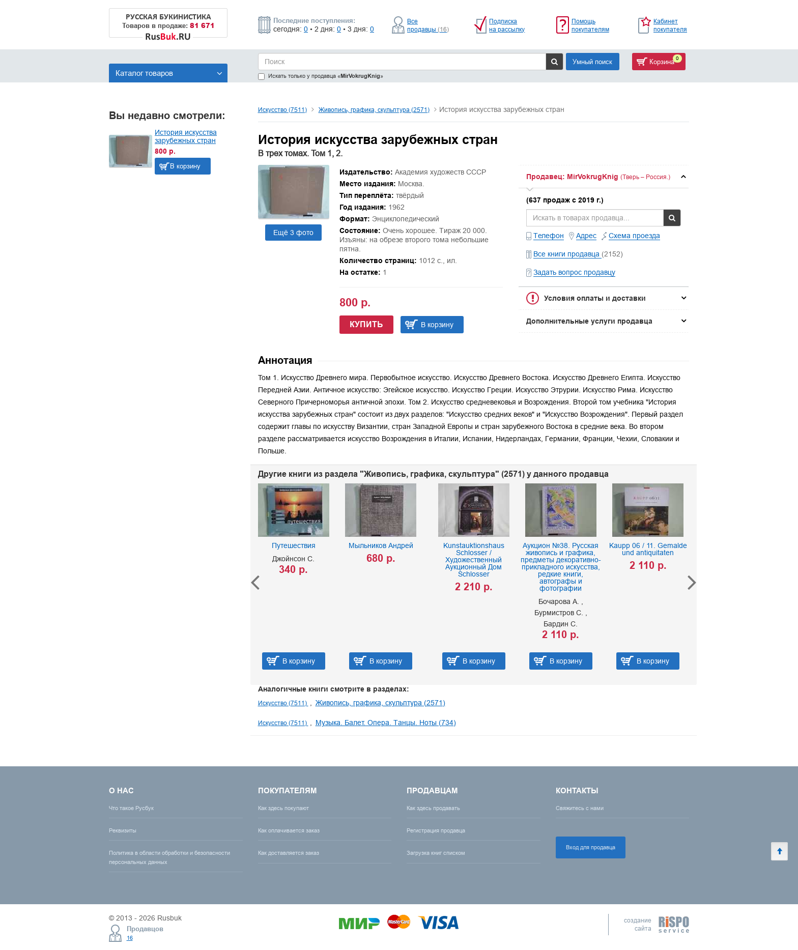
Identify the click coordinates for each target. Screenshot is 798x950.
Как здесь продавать (433, 808)
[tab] (604, 176)
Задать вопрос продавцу (574, 272)
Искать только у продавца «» (320, 76)
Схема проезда (634, 236)
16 (130, 937)
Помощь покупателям (590, 25)
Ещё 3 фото (293, 232)
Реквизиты (122, 830)
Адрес (586, 236)
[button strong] (604, 176)
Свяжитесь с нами (580, 808)
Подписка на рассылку (507, 25)
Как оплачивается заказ (289, 830)
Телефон (548, 236)
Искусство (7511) (282, 109)
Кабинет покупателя (670, 25)
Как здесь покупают (283, 808)
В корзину (185, 166)
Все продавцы (428, 25)
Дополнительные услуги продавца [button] (589, 321)
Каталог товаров (169, 73)
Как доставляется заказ (288, 852)
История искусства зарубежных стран (186, 136)
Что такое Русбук (131, 808)
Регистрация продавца (436, 830)
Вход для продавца (590, 847)
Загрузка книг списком (436, 852)
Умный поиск (592, 61)
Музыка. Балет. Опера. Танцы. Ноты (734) (386, 722)
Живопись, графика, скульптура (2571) (374, 109)
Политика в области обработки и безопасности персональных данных (169, 857)
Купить (366, 324)
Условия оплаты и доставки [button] (595, 298)
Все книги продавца (567, 254)
